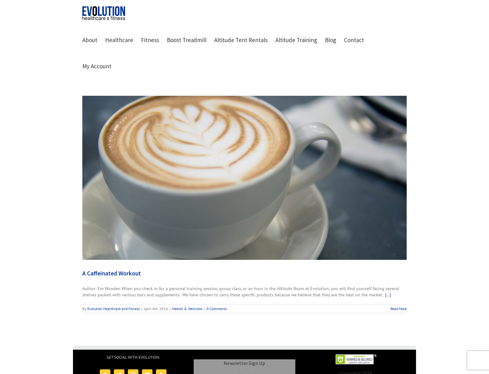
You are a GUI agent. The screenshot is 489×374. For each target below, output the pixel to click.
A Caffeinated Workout (111, 273)
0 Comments (216, 308)
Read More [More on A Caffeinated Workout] (398, 308)
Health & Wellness (187, 308)
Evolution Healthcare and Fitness (113, 308)
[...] (388, 295)
